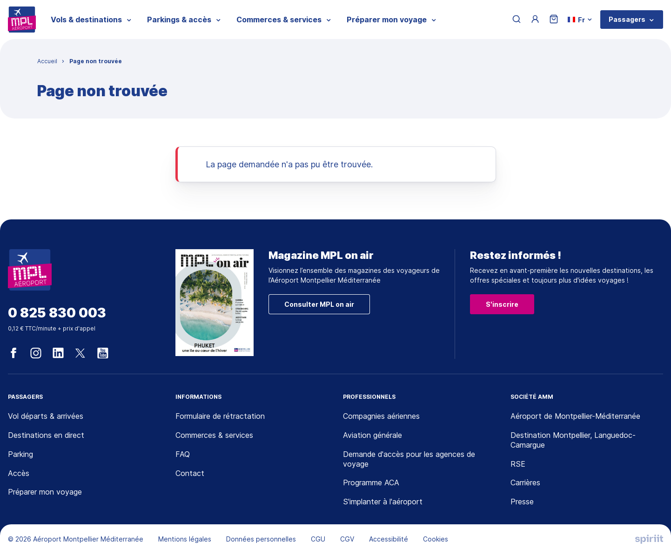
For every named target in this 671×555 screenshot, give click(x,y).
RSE (517, 464)
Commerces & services (214, 435)
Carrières (525, 482)
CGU (318, 539)
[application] (647, 532)
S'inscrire (502, 304)
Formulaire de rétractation (220, 416)
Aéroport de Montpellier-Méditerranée (575, 416)
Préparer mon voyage (45, 491)
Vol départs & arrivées (45, 416)
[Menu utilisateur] (535, 19)
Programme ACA (371, 482)
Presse (522, 501)
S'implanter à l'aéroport (383, 501)
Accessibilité (388, 539)
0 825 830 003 (57, 313)
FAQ (182, 454)
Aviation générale (372, 435)
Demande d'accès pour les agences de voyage (409, 459)
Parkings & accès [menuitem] (179, 19)
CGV (347, 539)
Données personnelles (261, 539)
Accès (18, 473)
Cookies (435, 539)
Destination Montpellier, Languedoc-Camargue (573, 439)
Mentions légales (184, 539)
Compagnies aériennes (381, 416)
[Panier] (553, 20)
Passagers (627, 19)
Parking (20, 454)
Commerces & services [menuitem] (279, 19)
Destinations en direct (46, 435)
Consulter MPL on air (319, 304)
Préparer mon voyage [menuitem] (387, 19)
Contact (189, 473)
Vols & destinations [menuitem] (86, 19)
